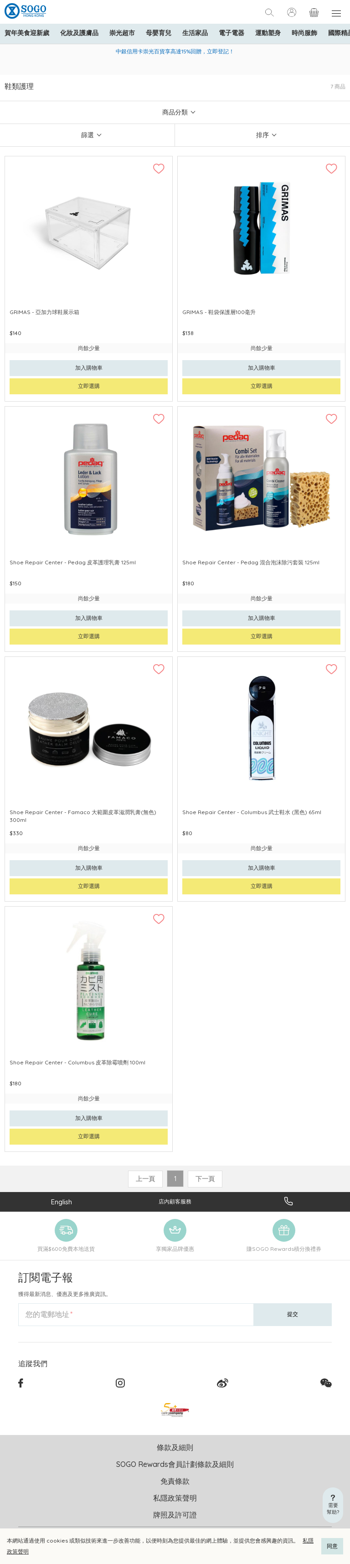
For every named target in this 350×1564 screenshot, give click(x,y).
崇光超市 (122, 33)
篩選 (87, 135)
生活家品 (195, 33)
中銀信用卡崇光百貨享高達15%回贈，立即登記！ (175, 51)
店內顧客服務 (175, 1201)
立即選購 (89, 385)
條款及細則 (175, 1447)
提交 (292, 1314)
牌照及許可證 (175, 1514)
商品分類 (175, 112)
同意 (332, 1546)
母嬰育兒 (158, 33)
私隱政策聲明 (175, 1497)
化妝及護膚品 (79, 33)
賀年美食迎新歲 (27, 33)
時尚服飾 (304, 33)
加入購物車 (89, 367)
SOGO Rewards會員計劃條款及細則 (175, 1464)
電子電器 (231, 33)
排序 (262, 135)
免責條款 (175, 1481)
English (61, 1202)
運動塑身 (268, 33)
